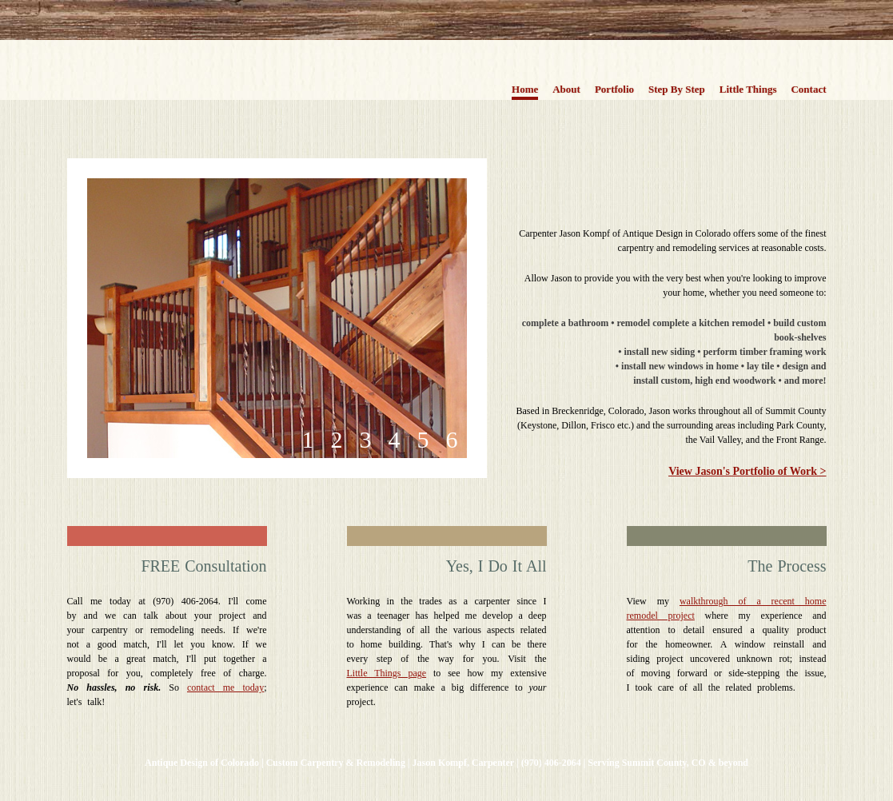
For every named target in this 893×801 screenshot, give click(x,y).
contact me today (225, 687)
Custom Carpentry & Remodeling (335, 762)
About (566, 89)
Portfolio (614, 89)
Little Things (748, 89)
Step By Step (676, 89)
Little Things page (387, 673)
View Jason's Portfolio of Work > (747, 471)
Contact (808, 89)
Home (525, 89)
